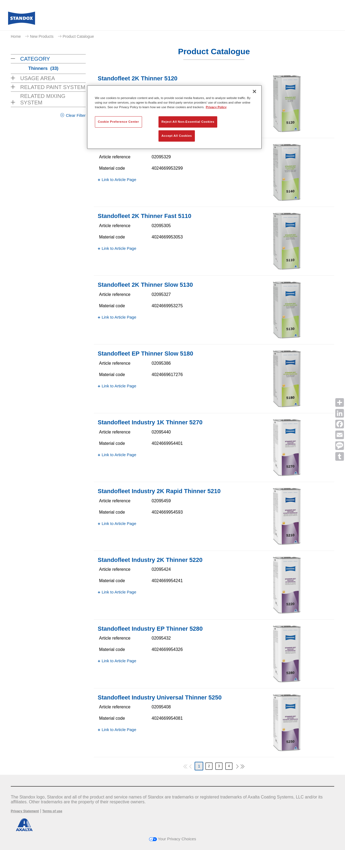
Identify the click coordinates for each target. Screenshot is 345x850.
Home (16, 36)
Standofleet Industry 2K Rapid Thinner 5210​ (159, 491)
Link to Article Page (119, 179)
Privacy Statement (25, 811)
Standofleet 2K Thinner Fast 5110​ (144, 216)
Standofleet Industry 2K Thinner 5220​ (150, 560)
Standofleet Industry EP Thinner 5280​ (150, 628)
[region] (174, 117)
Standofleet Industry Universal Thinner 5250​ (160, 697)
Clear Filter (75, 115)
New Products (41, 36)
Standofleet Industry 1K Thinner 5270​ (150, 422)
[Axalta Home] (21, 19)
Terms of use (52, 811)
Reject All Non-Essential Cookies (187, 121)
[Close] (254, 91)
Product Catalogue (78, 36)
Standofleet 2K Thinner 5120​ (138, 78)
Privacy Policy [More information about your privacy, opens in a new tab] (216, 107)
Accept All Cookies (176, 135)
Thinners (43, 68)
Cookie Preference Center (118, 121)
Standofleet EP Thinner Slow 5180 (145, 353)
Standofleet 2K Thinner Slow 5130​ (145, 284)
